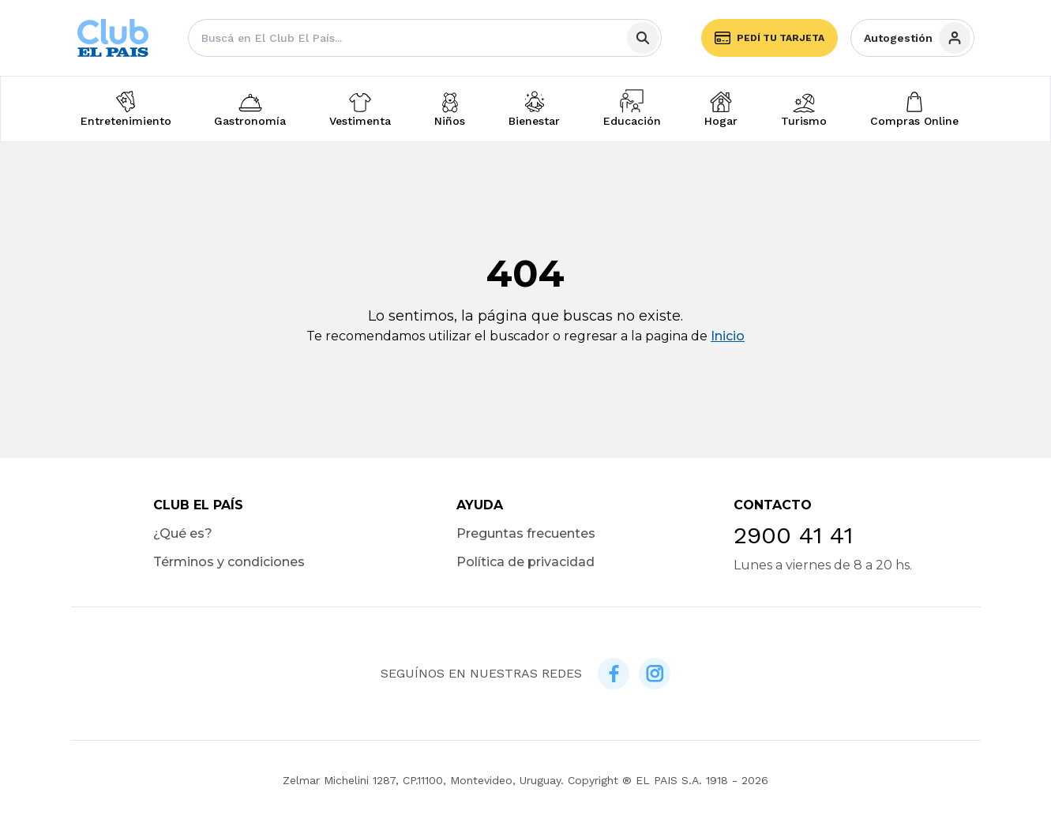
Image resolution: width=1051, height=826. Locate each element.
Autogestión (917, 38)
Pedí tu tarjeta (769, 38)
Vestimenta (360, 121)
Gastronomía (250, 121)
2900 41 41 (793, 535)
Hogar (721, 121)
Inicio (728, 336)
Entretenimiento (126, 121)
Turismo (804, 121)
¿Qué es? (182, 533)
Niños (449, 121)
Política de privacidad (525, 561)
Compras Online (914, 121)
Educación (632, 121)
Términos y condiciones (229, 561)
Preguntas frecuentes (525, 533)
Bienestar (534, 121)
